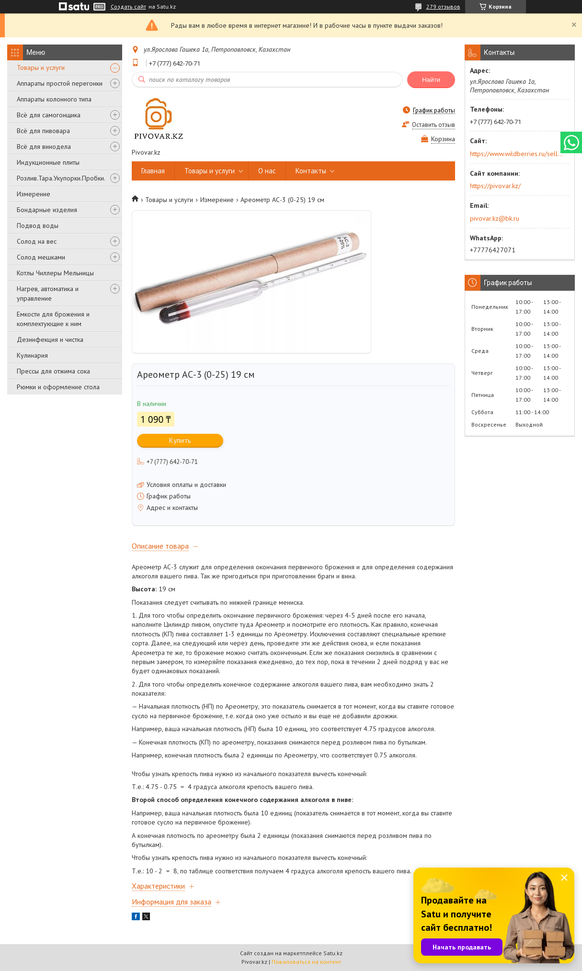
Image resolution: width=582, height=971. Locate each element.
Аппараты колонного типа (54, 99)
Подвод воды (37, 225)
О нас (267, 170)
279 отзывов (443, 6)
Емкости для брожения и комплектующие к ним (53, 319)
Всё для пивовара (43, 130)
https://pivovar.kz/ (495, 185)
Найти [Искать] (431, 79)
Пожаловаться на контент (306, 961)
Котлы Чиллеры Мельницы (55, 273)
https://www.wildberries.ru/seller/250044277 (516, 153)
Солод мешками (41, 257)
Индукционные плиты (48, 162)
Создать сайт (128, 6)
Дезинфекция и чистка (50, 339)
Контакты (311, 170)
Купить (180, 440)
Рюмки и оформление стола (58, 387)
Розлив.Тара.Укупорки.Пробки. (61, 178)
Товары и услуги (41, 67)
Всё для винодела (44, 146)
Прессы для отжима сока (53, 371)
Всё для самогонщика (48, 115)
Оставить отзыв (433, 125)
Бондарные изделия (47, 209)
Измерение (33, 194)
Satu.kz (332, 953)
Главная (153, 170)
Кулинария (32, 355)
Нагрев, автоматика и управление (48, 293)
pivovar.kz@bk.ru (494, 218)
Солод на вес (37, 241)
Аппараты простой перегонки (60, 83)
